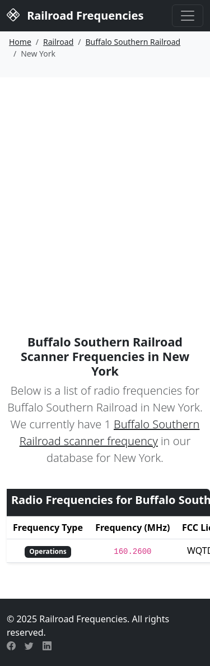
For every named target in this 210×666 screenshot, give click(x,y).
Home (20, 41)
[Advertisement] (105, 188)
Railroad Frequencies (75, 15)
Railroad (58, 41)
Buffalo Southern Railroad (133, 41)
